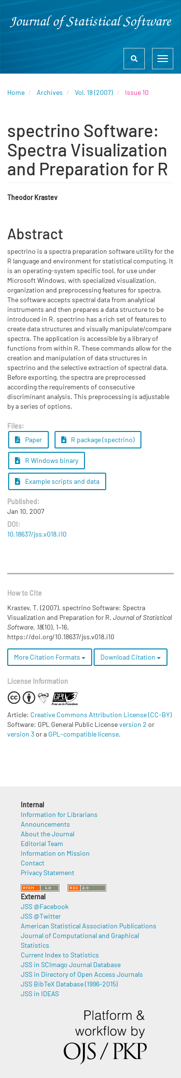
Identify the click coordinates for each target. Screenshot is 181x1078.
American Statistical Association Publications (88, 926)
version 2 (133, 724)
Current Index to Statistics (60, 955)
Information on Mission (55, 853)
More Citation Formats (49, 657)
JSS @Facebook (45, 906)
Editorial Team (42, 843)
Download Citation (130, 657)
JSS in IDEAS (40, 993)
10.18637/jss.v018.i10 (37, 534)
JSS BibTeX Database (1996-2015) (69, 984)
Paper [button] (28, 439)
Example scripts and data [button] (57, 481)
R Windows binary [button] (46, 460)
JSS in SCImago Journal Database (71, 964)
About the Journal (47, 834)
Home (16, 92)
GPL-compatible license (83, 734)
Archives (50, 92)
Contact (32, 863)
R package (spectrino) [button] (98, 439)
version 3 (20, 734)
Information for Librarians (59, 814)
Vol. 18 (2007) (94, 92)
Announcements (45, 824)
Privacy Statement (47, 872)
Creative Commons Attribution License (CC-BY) (101, 714)
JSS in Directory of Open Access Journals (82, 974)
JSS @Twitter (41, 916)
